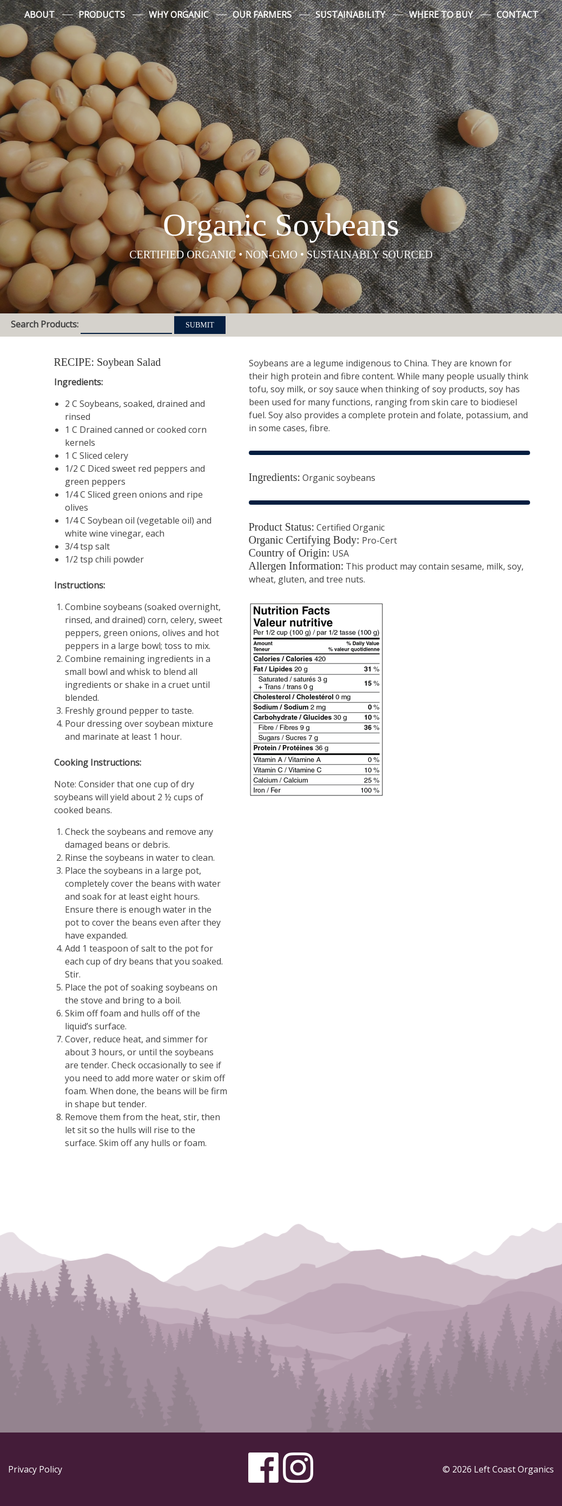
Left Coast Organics (281, 115)
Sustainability (350, 15)
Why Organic (179, 15)
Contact (517, 15)
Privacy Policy (35, 1469)
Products (101, 15)
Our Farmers (262, 15)
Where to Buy (441, 15)
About (39, 15)
